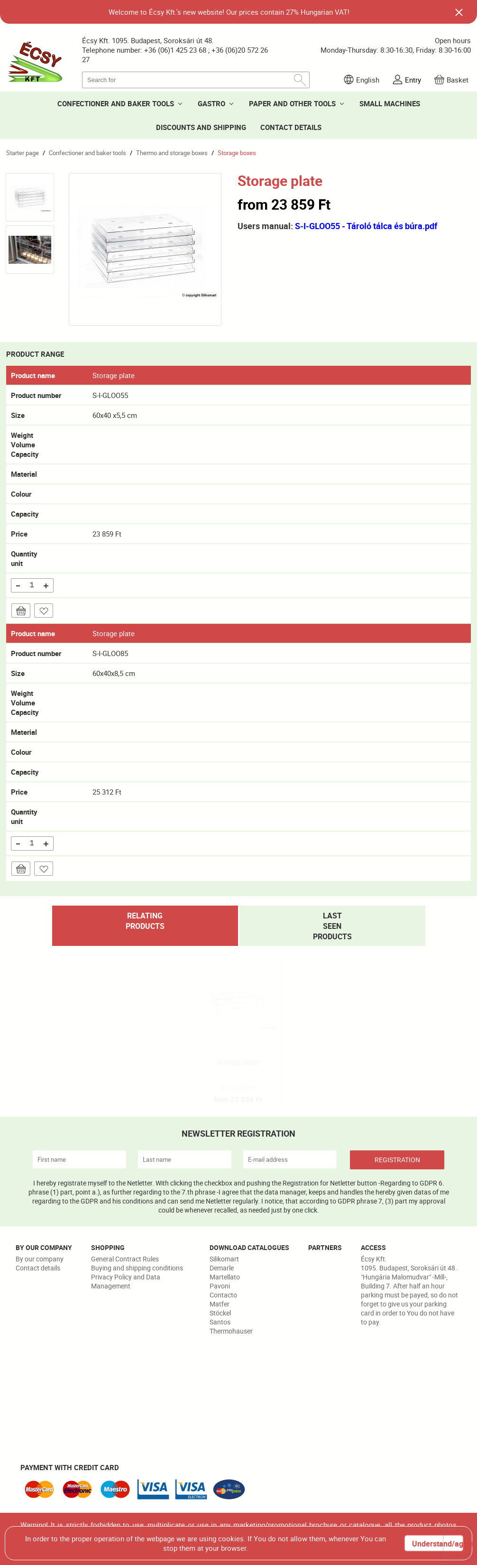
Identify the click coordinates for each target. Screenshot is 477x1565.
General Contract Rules (125, 1258)
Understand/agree (437, 1543)
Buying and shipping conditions (137, 1267)
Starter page (22, 152)
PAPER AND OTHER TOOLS (292, 103)
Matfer (219, 1303)
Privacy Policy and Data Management (125, 1281)
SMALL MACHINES (389, 103)
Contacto (223, 1294)
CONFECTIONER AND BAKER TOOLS (115, 103)
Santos (220, 1321)
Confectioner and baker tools (87, 152)
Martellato (225, 1276)
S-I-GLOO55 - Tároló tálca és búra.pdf (366, 226)
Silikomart (224, 1258)
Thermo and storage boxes (172, 152)
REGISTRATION (397, 1159)
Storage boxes (237, 152)
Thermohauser (231, 1330)
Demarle (222, 1267)
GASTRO (211, 103)
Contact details (38, 1267)
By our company (40, 1258)
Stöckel (220, 1312)
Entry (413, 79)
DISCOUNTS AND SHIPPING (201, 127)
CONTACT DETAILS (290, 127)
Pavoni (220, 1285)
